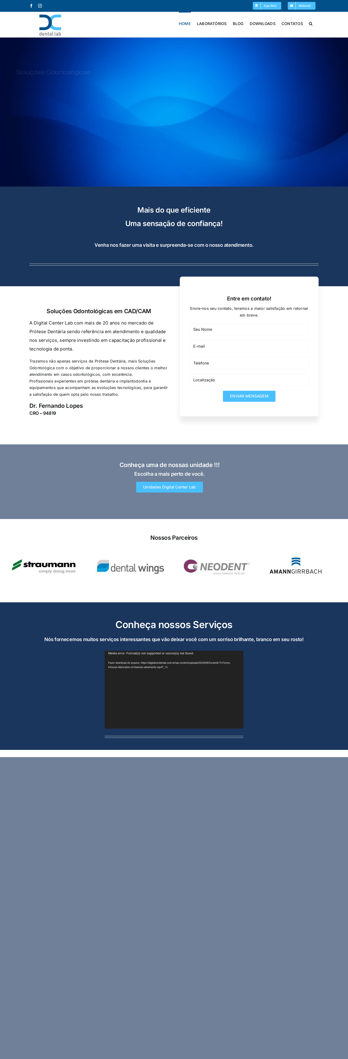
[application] (174, 690)
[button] (311, 23)
